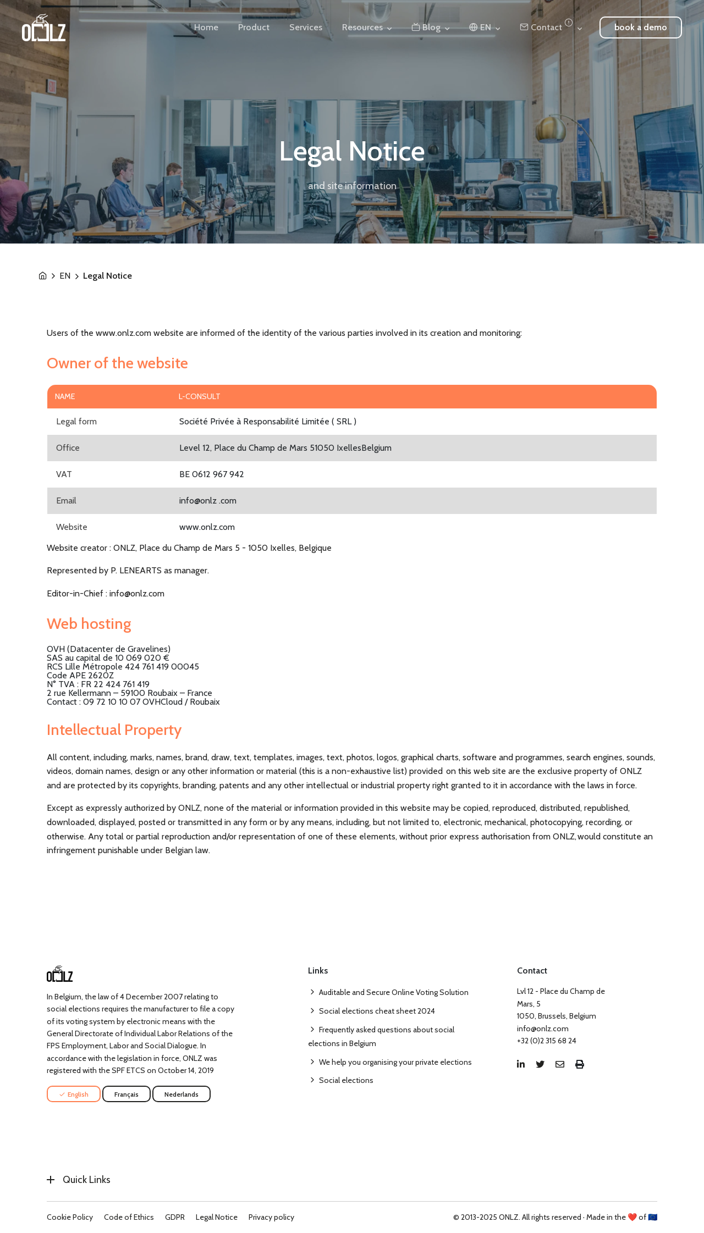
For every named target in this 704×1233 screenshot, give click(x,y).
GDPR (175, 1217)
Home (206, 27)
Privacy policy (271, 1217)
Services (305, 27)
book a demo (640, 27)
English (74, 1094)
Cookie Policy (70, 1217)
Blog (426, 27)
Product (254, 27)
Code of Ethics (129, 1217)
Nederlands (181, 1094)
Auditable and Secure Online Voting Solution (394, 992)
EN (64, 276)
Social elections (346, 1080)
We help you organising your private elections (395, 1062)
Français (126, 1094)
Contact (546, 27)
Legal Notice (217, 1217)
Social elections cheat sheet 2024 (377, 1011)
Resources (362, 27)
